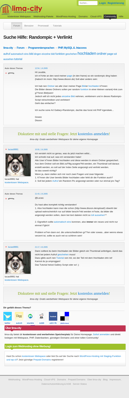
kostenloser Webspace (19, 16)
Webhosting (14, 379)
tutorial (18, 59)
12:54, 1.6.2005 (41, 68)
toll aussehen (98, 215)
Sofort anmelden (101, 334)
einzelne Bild (68, 96)
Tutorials (57, 25)
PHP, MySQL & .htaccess (72, 47)
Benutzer (28, 25)
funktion (60, 53)
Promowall (43, 25)
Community (110, 16)
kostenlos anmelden (93, 134)
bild (31, 53)
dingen (37, 54)
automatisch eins (20, 54)
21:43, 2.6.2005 (41, 194)
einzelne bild (48, 54)
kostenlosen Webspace (16, 182)
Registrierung (116, 3)
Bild (84, 86)
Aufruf (55, 181)
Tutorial (60, 258)
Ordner (51, 86)
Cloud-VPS (96, 16)
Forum (16, 25)
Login (102, 3)
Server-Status (80, 384)
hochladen (87, 53)
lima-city (8, 47)
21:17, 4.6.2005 (41, 247)
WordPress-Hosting (66, 16)
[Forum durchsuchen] (88, 3)
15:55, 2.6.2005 (41, 149)
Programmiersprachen (41, 47)
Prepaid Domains (42, 359)
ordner (101, 53)
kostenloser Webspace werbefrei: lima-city (33, 9)
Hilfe (121, 16)
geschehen (71, 54)
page (110, 53)
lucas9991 (13, 149)
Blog (105, 379)
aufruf (6, 53)
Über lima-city (94, 379)
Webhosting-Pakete (43, 16)
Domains (83, 16)
